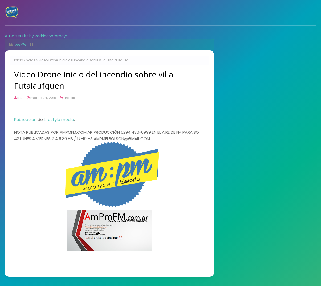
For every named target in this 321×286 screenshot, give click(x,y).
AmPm (21, 44)
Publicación (25, 119)
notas (30, 60)
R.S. (20, 97)
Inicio (18, 60)
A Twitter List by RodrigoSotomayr (36, 36)
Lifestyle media (59, 119)
